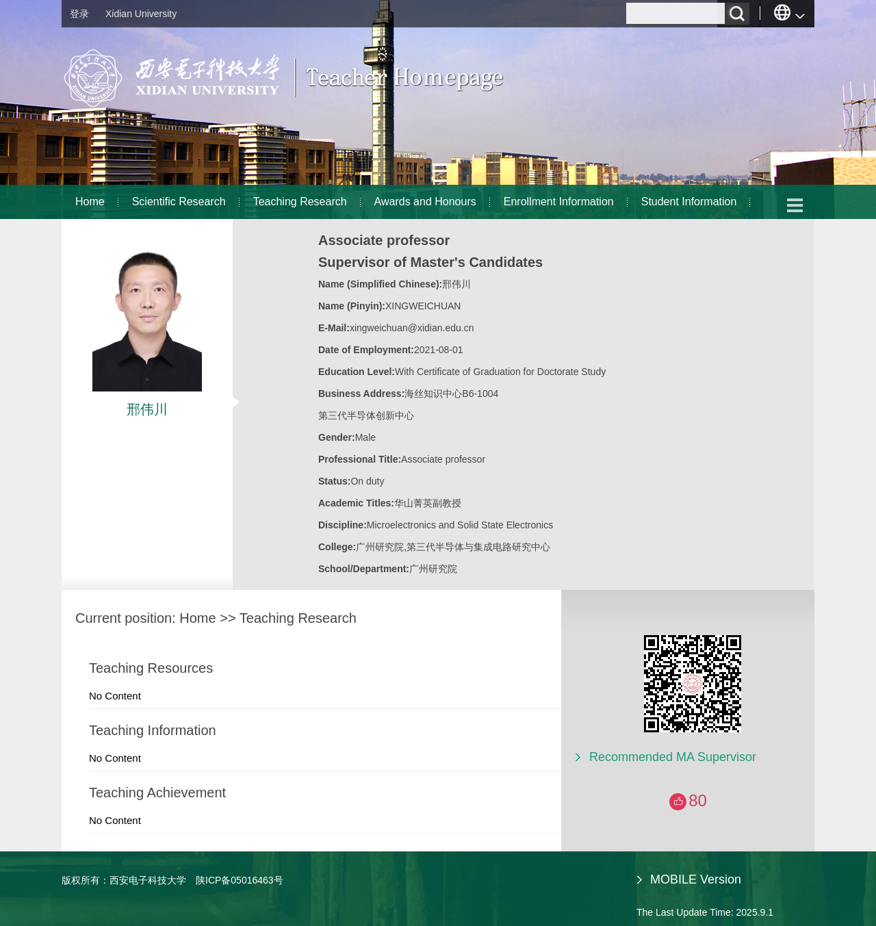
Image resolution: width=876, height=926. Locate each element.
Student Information (689, 201)
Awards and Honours (425, 201)
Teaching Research (300, 201)
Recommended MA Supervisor (672, 757)
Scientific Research (179, 201)
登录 (79, 13)
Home (90, 201)
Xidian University (141, 13)
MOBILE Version (695, 879)
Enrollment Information (559, 201)
